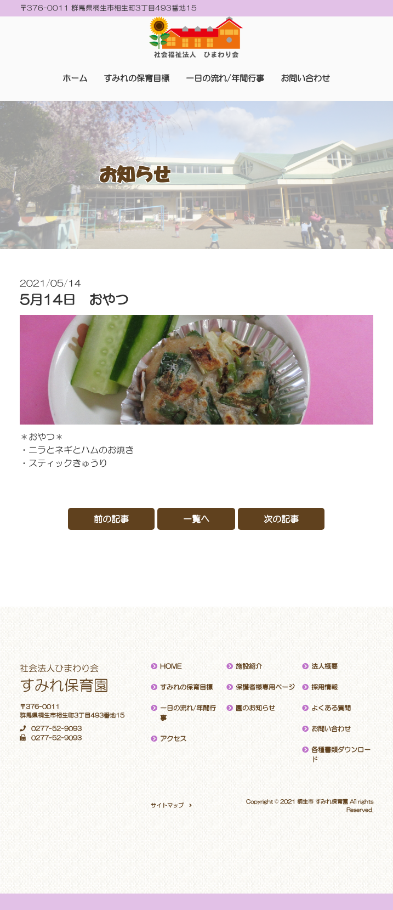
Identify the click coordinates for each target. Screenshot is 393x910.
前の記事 (111, 519)
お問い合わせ (305, 78)
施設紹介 (249, 666)
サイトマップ (167, 805)
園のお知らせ (255, 708)
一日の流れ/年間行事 (225, 78)
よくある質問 (331, 708)
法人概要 (324, 666)
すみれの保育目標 (136, 78)
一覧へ (196, 519)
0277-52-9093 (51, 729)
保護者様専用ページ (265, 687)
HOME (170, 666)
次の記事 (281, 519)
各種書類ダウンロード (341, 755)
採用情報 (324, 687)
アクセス (173, 739)
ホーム (74, 78)
